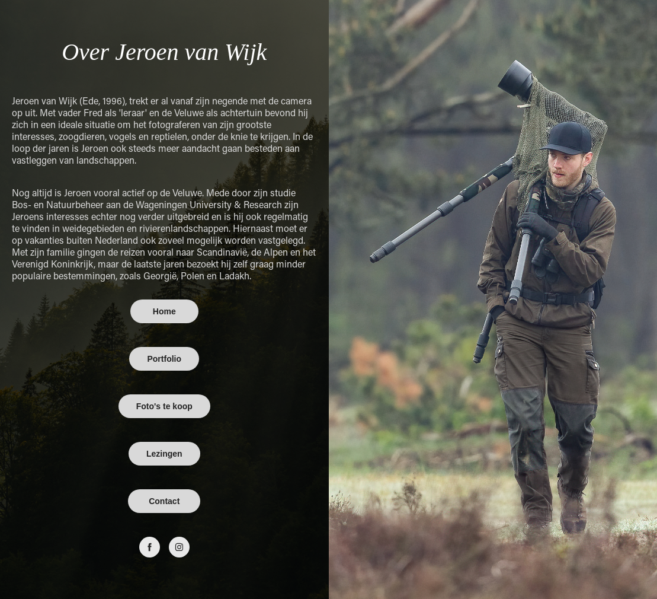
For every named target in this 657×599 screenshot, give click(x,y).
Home (164, 311)
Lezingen (164, 453)
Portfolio (164, 359)
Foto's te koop (164, 406)
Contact (164, 501)
